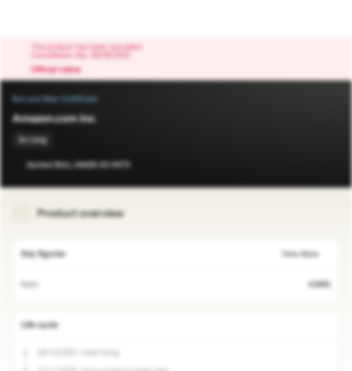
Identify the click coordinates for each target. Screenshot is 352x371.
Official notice (61, 70)
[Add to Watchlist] (308, 165)
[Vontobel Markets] (40, 18)
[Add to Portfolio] (329, 165)
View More (306, 254)
